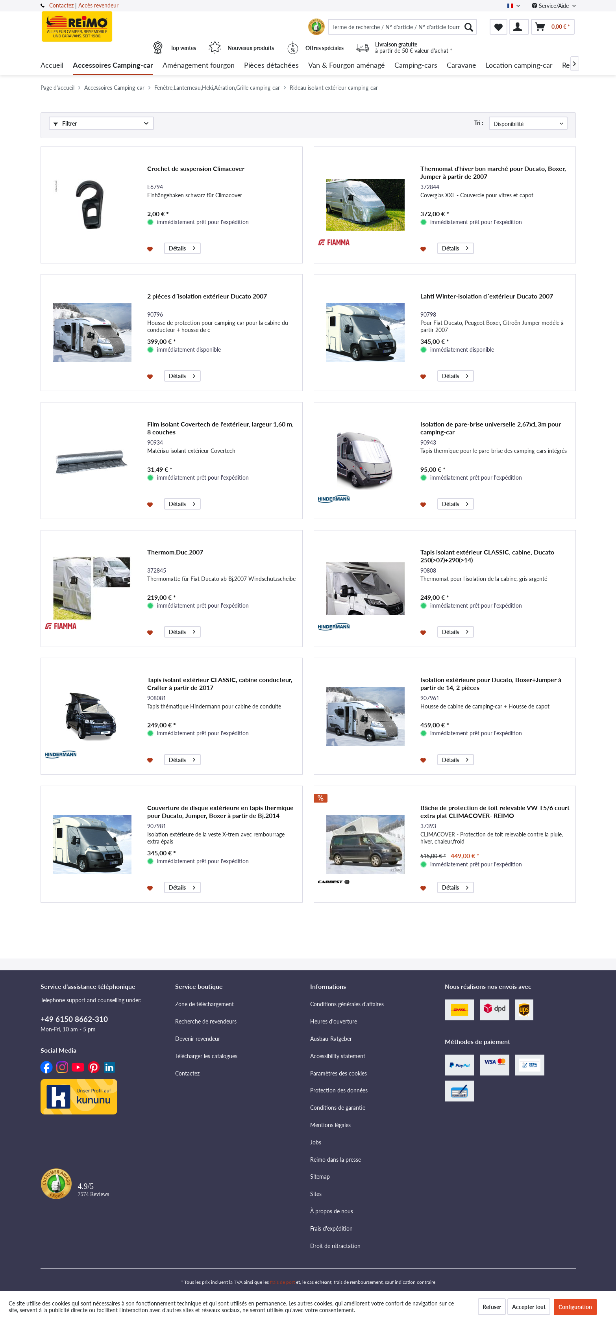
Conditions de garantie (337, 1107)
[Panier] (553, 27)
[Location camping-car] (519, 65)
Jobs (315, 1142)
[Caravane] (461, 65)
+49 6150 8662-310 (74, 1018)
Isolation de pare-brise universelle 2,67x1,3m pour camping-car (490, 428)
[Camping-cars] (415, 65)
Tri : (478, 122)
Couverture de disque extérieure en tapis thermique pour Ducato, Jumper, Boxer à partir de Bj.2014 (220, 811)
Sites (316, 1193)
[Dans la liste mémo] (151, 248)
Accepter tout (529, 1306)
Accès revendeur (98, 5)
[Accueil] (52, 65)
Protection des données (339, 1090)
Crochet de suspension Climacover (195, 168)
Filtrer (65, 123)
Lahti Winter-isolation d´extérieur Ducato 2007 (486, 296)
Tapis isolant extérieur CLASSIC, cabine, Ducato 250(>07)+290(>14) (487, 556)
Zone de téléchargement (204, 1004)
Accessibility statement (337, 1056)
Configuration (575, 1306)
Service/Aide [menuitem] (551, 5)
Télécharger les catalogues (206, 1056)
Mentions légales (330, 1125)
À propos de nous (331, 1211)
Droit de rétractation (335, 1245)
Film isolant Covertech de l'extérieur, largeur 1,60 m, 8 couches (220, 428)
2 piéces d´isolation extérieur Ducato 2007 (207, 296)
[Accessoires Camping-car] (113, 65)
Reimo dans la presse (335, 1159)
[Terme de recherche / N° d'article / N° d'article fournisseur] (402, 27)
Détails (182, 247)
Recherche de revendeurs (206, 1021)
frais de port (282, 1282)
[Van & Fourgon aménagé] (346, 65)
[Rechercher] (469, 27)
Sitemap (320, 1176)
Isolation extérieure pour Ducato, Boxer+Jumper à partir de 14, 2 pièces (490, 683)
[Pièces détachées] (271, 65)
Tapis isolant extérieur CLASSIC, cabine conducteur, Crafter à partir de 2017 (219, 683)
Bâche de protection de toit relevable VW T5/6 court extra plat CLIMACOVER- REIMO (495, 811)
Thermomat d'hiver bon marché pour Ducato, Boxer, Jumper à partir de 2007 (493, 172)
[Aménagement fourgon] (199, 65)
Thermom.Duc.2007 (175, 552)
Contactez (61, 5)
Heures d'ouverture (333, 1021)
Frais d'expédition (331, 1228)
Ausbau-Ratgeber (331, 1038)
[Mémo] (498, 27)
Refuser (492, 1306)
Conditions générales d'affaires (347, 1004)
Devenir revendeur (197, 1038)
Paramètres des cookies (338, 1073)
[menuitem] (402, 27)
